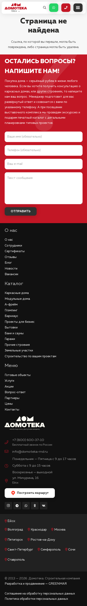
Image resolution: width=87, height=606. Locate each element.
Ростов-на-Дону (43, 539)
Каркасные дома (17, 293)
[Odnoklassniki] (35, 506)
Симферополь (51, 549)
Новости (11, 268)
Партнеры (12, 398)
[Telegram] (17, 506)
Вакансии (11, 274)
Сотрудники (13, 245)
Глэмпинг (11, 310)
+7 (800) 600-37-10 (28, 440)
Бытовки (11, 327)
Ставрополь (16, 559)
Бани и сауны (14, 333)
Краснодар (39, 529)
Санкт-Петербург (20, 549)
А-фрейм (11, 304)
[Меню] (78, 7)
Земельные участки (19, 350)
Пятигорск (15, 539)
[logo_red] (16, 6)
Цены (9, 403)
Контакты (12, 409)
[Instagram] (8, 506)
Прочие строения (17, 344)
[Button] (53, 7)
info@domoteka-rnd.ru (30, 451)
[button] (44, 7)
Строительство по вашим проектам (30, 356)
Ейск (11, 521)
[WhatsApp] (26, 506)
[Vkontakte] (44, 506)
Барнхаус (11, 316)
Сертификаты (15, 251)
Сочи (71, 549)
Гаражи (10, 339)
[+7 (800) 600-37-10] (8, 442)
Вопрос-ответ (15, 392)
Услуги (9, 380)
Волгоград (15, 529)
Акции (9, 386)
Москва (59, 529)
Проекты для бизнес (20, 321)
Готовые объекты (18, 375)
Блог (8, 262)
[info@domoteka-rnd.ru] (8, 451)
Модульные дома (17, 298)
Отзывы (11, 257)
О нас (9, 239)
